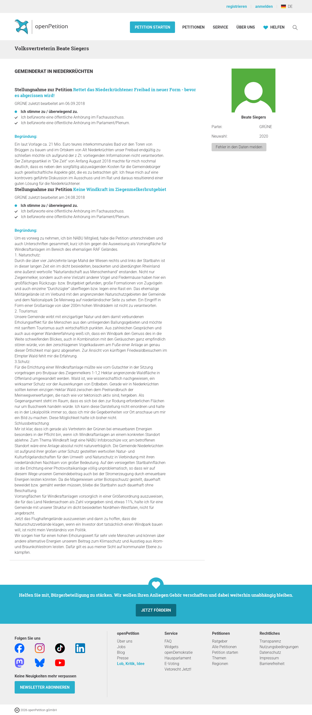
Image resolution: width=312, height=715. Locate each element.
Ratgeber (219, 641)
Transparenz (270, 641)
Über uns (124, 641)
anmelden (264, 6)
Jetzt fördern (156, 610)
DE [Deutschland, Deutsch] (286, 6)
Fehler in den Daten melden (239, 147)
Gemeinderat (31, 71)
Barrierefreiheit (272, 663)
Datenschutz (270, 652)
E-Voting (172, 663)
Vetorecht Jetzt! (178, 669)
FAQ (168, 641)
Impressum (269, 658)
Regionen (220, 663)
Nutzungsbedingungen (279, 647)
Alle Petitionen (224, 647)
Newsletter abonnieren (44, 687)
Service (220, 27)
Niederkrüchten (73, 71)
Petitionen (193, 27)
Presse (122, 658)
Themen (219, 658)
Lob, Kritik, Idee (131, 663)
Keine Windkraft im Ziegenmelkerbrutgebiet (119, 189)
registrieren (236, 6)
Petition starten (152, 27)
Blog (121, 652)
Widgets (171, 647)
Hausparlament (178, 658)
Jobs (121, 647)
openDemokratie (179, 652)
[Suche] (295, 27)
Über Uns (245, 27)
